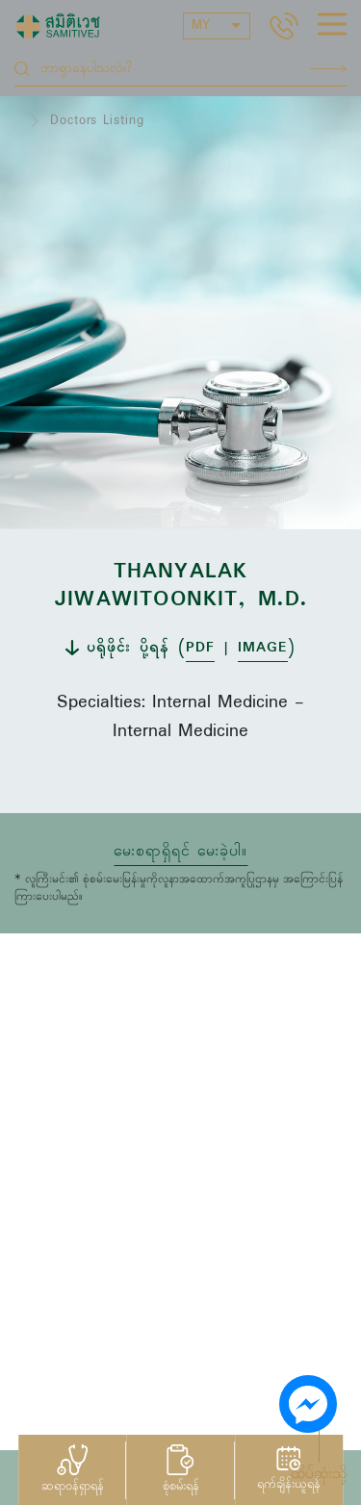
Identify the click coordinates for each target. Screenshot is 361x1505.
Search (328, 69)
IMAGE (263, 647)
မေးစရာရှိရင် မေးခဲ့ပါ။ (180, 851)
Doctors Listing (97, 121)
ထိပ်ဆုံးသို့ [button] (319, 1474)
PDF (200, 647)
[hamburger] (332, 27)
